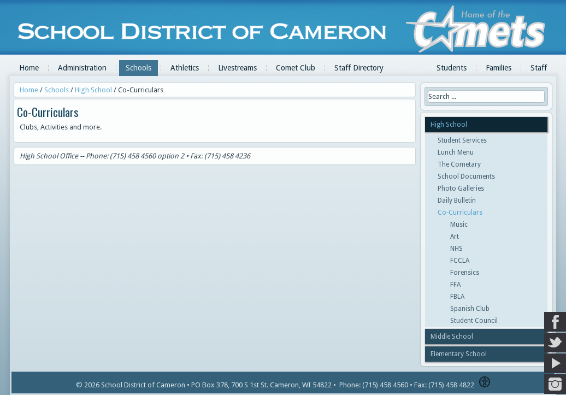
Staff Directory (359, 67)
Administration (82, 67)
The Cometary (459, 164)
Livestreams (237, 67)
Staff (538, 67)
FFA (455, 284)
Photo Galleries (461, 188)
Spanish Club (470, 309)
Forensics (464, 272)
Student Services (462, 140)
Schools (138, 67)
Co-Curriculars (460, 212)
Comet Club (295, 67)
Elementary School (459, 354)
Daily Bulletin (457, 200)
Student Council (474, 321)
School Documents (466, 176)
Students (452, 67)
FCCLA (459, 260)
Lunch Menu (456, 152)
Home (29, 67)
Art (454, 236)
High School (93, 90)
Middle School (452, 336)
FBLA (457, 296)
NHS (456, 248)
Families (498, 67)
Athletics (184, 67)
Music (459, 224)
